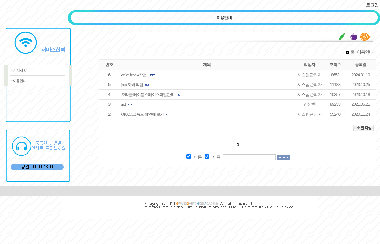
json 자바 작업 (132, 84)
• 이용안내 (18, 81)
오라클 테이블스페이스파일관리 (147, 94)
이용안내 (224, 17)
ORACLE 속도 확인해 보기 (142, 114)
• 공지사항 (18, 70)
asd (123, 104)
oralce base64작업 (134, 75)
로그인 (372, 4)
